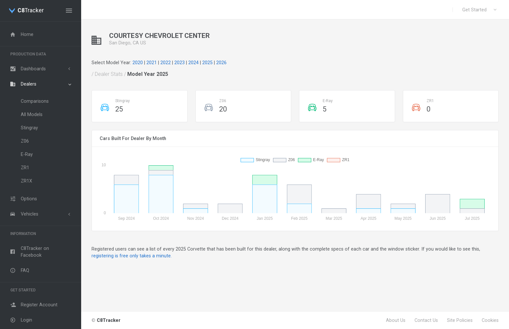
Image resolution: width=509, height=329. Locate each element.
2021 (151, 62)
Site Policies (460, 320)
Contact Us (426, 320)
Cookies (490, 320)
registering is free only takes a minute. (132, 255)
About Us (395, 320)
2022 (165, 62)
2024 (193, 62)
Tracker (31, 11)
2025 (207, 62)
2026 (221, 62)
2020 (137, 62)
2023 (179, 62)
